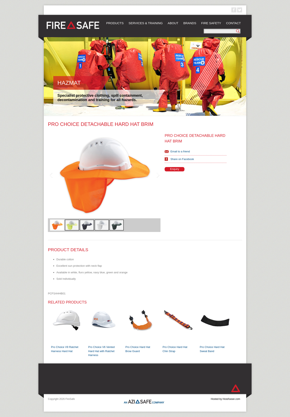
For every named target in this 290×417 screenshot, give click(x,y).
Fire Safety (211, 23)
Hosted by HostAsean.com (225, 399)
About (173, 23)
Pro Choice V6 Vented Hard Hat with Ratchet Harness (101, 351)
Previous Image (51, 175)
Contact (233, 23)
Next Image (157, 175)
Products (115, 23)
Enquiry (174, 169)
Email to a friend (180, 151)
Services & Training (145, 23)
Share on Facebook (182, 159)
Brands (189, 23)
